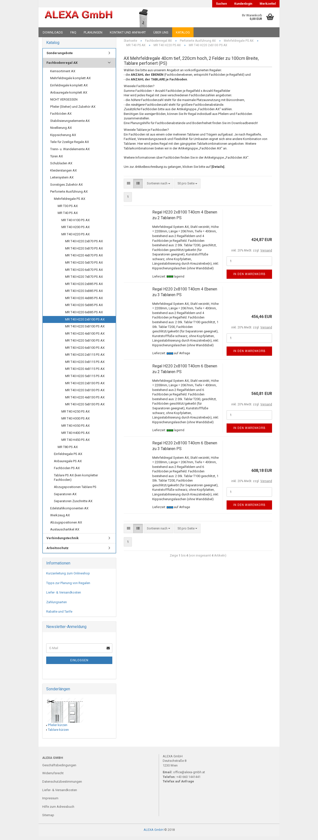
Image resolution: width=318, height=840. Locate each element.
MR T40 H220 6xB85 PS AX (84, 316)
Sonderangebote (59, 57)
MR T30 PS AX (68, 209)
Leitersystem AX (62, 181)
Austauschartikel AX (64, 533)
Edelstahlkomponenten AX (69, 512)
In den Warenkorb (249, 278)
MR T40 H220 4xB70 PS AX (84, 259)
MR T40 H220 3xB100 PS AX (85, 330)
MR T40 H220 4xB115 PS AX (85, 373)
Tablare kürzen (58, 733)
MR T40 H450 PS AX (75, 443)
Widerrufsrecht (53, 777)
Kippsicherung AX (63, 138)
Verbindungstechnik (62, 542)
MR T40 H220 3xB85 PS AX (84, 294)
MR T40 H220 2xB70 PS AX (84, 245)
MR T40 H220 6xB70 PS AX (84, 273)
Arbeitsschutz (57, 552)
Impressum (50, 802)
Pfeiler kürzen (57, 729)
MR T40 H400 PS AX (75, 436)
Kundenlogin (243, 3)
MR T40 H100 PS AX (75, 224)
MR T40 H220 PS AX (75, 238)
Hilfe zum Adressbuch (58, 810)
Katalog (183, 32)
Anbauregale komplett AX (68, 96)
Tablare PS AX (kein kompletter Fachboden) (76, 481)
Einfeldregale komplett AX (69, 89)
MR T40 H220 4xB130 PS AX (85, 401)
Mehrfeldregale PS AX (69, 202)
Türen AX (56, 160)
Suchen (221, 3)
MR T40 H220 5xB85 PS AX (84, 309)
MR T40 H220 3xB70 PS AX (84, 252)
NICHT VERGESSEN (64, 103)
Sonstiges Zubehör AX (66, 188)
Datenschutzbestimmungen (62, 785)
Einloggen (79, 664)
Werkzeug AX (60, 519)
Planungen (93, 32)
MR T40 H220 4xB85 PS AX (84, 302)
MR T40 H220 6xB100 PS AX (85, 351)
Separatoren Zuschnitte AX (73, 505)
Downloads (53, 32)
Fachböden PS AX (67, 472)
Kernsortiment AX (62, 75)
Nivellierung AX (61, 131)
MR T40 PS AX (68, 216)
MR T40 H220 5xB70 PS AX (84, 266)
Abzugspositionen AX (66, 526)
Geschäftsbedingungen (59, 769)
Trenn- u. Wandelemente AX (70, 153)
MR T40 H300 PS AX (75, 422)
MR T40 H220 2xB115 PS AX (85, 358)
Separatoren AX (65, 498)
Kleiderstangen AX (63, 174)
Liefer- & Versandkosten (63, 596)
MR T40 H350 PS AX (75, 429)
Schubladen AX (61, 167)
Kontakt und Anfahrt (128, 32)
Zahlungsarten (56, 606)
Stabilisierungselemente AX (70, 124)
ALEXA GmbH (153, 833)
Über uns (160, 32)
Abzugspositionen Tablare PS (75, 490)
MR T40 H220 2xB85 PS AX (84, 287)
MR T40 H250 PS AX (75, 415)
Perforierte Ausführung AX (69, 195)
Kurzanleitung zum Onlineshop (68, 577)
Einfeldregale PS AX (68, 457)
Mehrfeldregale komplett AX (70, 82)
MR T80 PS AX (68, 451)
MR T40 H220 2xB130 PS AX (85, 387)
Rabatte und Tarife (59, 615)
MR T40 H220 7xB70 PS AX (84, 280)
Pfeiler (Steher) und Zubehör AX (72, 110)
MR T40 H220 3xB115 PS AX (85, 365)
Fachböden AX (61, 117)
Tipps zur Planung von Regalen (68, 587)
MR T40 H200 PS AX (75, 231)
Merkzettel (268, 3)
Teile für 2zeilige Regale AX (69, 146)
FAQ (73, 32)
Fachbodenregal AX (62, 66)
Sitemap (48, 819)
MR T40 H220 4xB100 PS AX (85, 337)
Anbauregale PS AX (68, 465)
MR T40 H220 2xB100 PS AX (85, 323)
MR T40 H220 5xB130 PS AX (85, 408)
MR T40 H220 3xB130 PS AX (85, 394)
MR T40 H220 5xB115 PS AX (85, 380)
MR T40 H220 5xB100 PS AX (85, 344)
